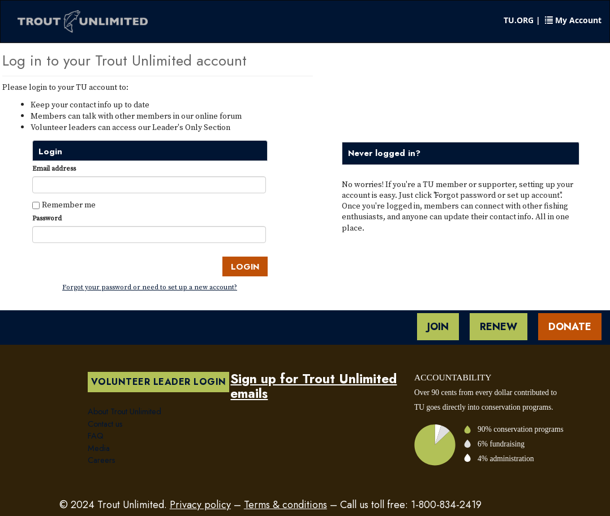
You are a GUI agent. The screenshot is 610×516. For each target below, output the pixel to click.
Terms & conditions (285, 504)
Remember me (69, 204)
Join (438, 326)
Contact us (105, 424)
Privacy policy (200, 504)
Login (245, 267)
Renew (498, 326)
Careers (101, 460)
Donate (569, 326)
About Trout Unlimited (124, 411)
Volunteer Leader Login (158, 381)
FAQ (96, 435)
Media (99, 448)
